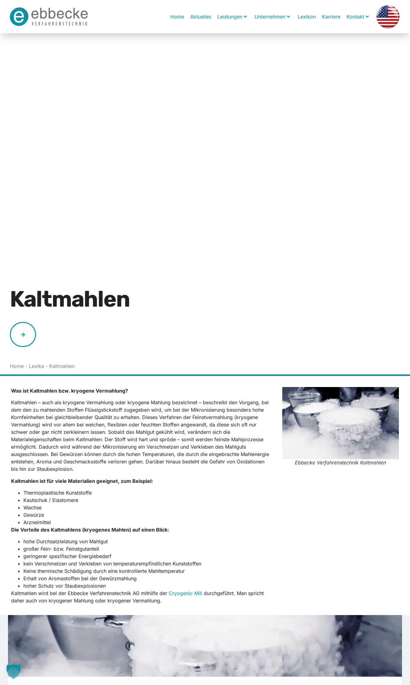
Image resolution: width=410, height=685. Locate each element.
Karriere (331, 17)
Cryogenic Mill (185, 593)
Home (177, 17)
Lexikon (307, 17)
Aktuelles (200, 17)
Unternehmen (272, 17)
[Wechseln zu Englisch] (388, 16)
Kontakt (358, 17)
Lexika (36, 366)
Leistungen (232, 17)
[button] (13, 671)
